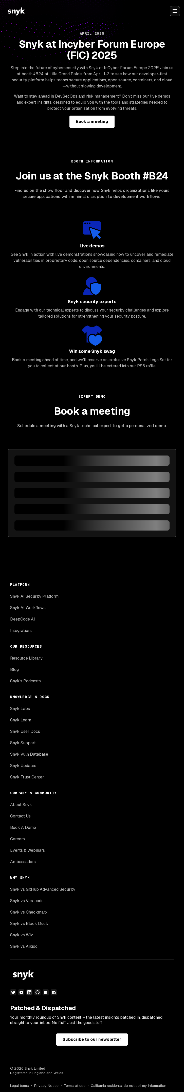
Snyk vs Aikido (24, 946)
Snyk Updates (23, 765)
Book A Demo (23, 827)
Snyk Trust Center (27, 777)
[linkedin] (29, 992)
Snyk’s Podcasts (25, 681)
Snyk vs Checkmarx (28, 912)
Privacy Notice (46, 1085)
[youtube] (21, 992)
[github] (37, 992)
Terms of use (74, 1085)
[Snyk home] (16, 11)
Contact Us (20, 816)
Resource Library (26, 658)
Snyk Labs (20, 708)
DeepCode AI (22, 619)
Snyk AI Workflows (28, 607)
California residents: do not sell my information (128, 1085)
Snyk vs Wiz (21, 935)
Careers (17, 839)
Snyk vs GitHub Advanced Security (42, 889)
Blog (14, 669)
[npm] (46, 992)
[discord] (54, 992)
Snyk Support (23, 742)
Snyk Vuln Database (29, 754)
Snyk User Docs (25, 731)
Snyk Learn (20, 720)
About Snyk (21, 804)
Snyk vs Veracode (27, 900)
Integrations (21, 630)
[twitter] (13, 992)
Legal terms (19, 1085)
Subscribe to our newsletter (92, 1039)
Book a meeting (92, 121)
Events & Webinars (27, 850)
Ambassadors (23, 861)
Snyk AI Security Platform (34, 596)
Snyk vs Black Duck (29, 923)
